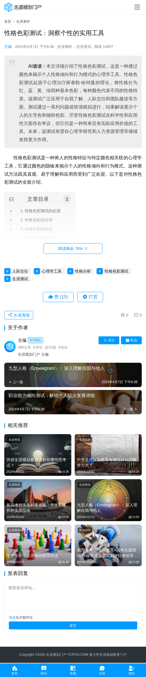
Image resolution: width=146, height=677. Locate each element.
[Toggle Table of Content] (67, 199)
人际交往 (20, 271)
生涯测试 (20, 279)
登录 (12, 617)
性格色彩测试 (116, 271)
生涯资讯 (83, 46)
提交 (73, 625)
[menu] (137, 7)
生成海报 (19, 315)
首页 (7, 22)
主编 (8, 46)
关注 (109, 340)
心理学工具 (52, 271)
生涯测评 (64, 46)
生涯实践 (85, 439)
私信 (131, 340)
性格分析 (83, 271)
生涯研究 (85, 530)
